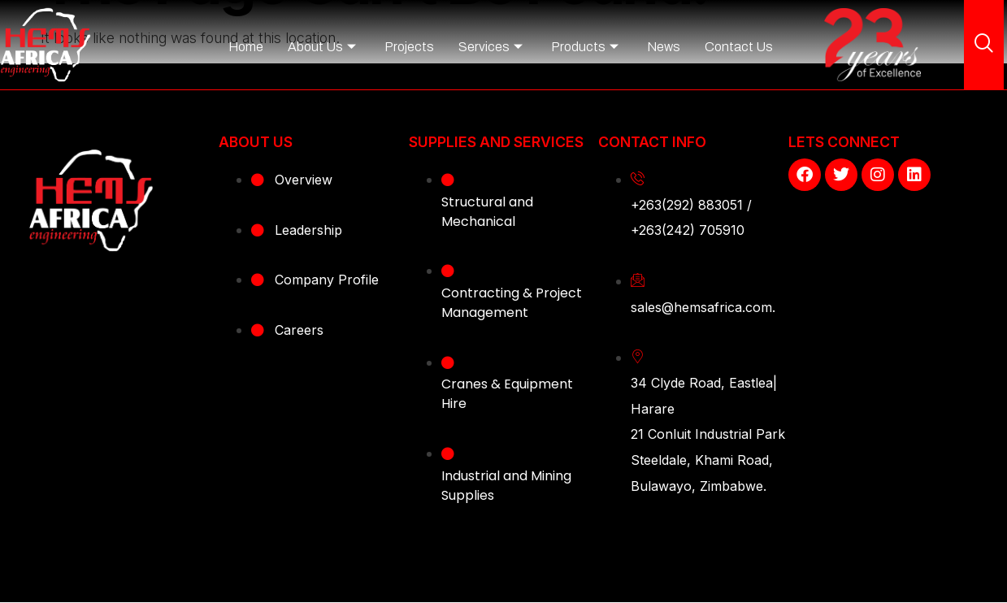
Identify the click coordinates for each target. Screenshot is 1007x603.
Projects (409, 47)
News (663, 47)
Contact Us (739, 47)
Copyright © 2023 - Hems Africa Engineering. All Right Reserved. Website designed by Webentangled (504, 560)
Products (585, 47)
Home (245, 47)
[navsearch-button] (984, 44)
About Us (322, 47)
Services (490, 47)
